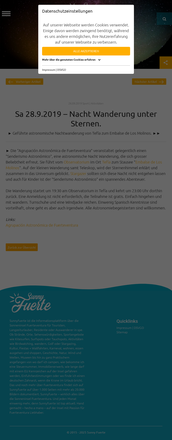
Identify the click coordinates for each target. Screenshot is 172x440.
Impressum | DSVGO (54, 69)
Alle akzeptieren (86, 51)
